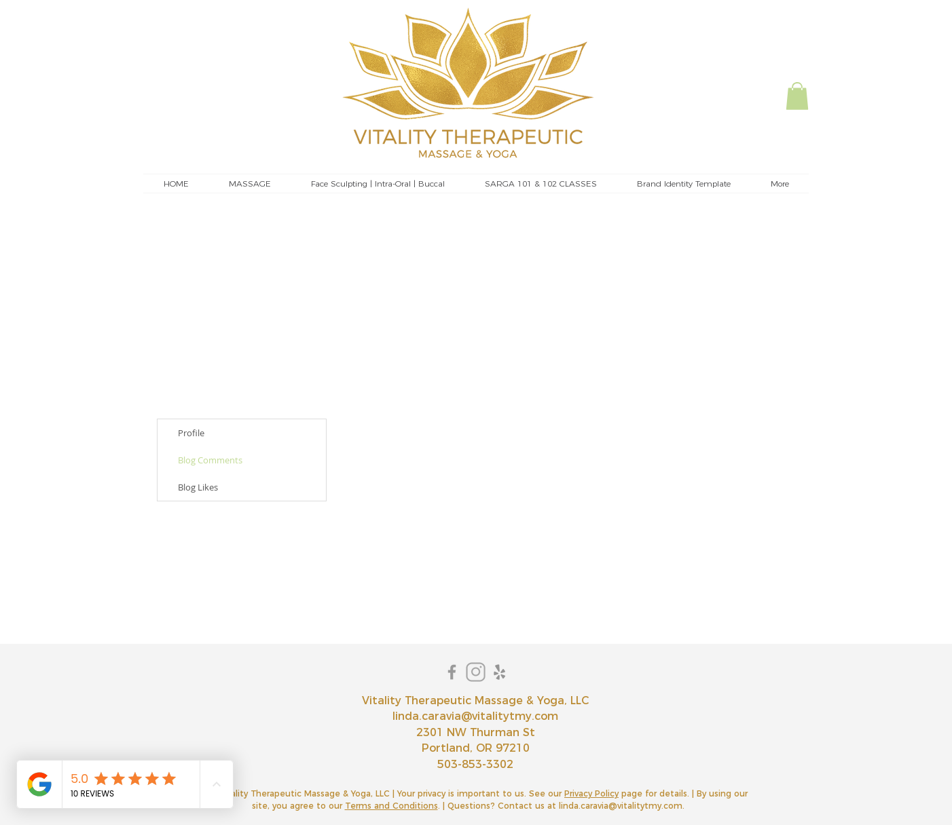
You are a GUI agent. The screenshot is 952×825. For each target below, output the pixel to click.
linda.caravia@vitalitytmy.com (475, 716)
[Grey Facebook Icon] (452, 672)
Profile (191, 433)
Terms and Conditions (391, 806)
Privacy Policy (591, 793)
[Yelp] (499, 672)
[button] (797, 96)
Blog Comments (210, 460)
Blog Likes (198, 487)
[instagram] (476, 672)
